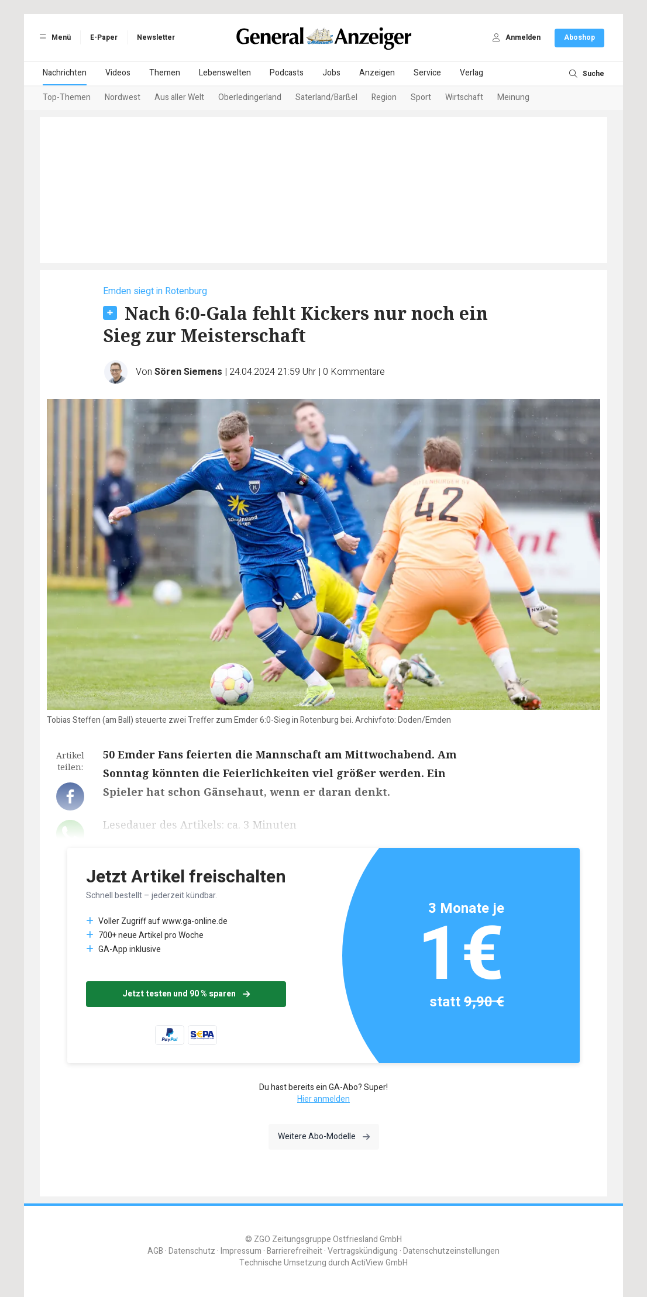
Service (427, 73)
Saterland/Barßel (326, 97)
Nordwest (122, 97)
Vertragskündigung (363, 1251)
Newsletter (156, 37)
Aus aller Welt (179, 97)
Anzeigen (377, 73)
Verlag (471, 73)
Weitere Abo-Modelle (324, 1136)
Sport (421, 97)
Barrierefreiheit (294, 1251)
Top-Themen (67, 97)
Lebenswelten (225, 73)
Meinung (513, 97)
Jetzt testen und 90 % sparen (186, 994)
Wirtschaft (464, 97)
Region (384, 97)
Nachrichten (65, 73)
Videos (117, 73)
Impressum (241, 1251)
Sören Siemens (188, 372)
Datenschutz (191, 1251)
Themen (164, 73)
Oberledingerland (249, 97)
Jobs (331, 73)
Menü (53, 37)
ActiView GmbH (379, 1263)
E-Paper (104, 37)
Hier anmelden (323, 1099)
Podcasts (287, 73)
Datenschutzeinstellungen (451, 1251)
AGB (155, 1251)
